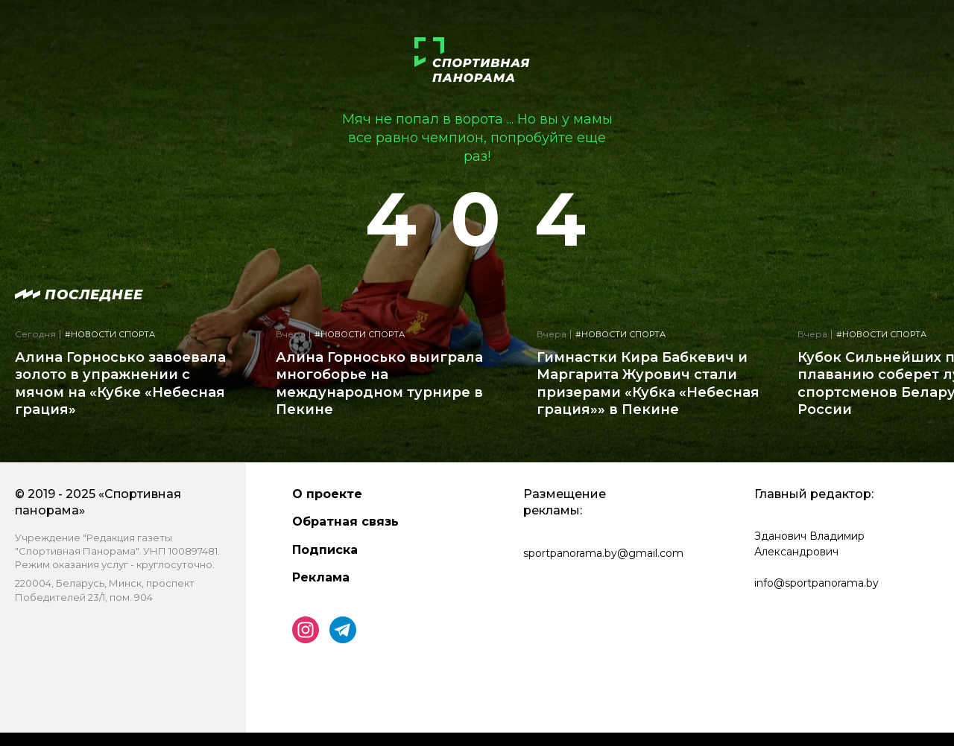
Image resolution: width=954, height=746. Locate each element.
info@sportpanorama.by (816, 583)
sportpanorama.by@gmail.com (603, 553)
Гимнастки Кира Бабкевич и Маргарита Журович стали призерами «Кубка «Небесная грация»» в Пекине (648, 383)
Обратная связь (345, 521)
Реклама (321, 577)
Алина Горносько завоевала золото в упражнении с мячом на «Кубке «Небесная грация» (120, 383)
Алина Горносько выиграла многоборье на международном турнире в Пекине (379, 383)
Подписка (325, 550)
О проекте (327, 494)
